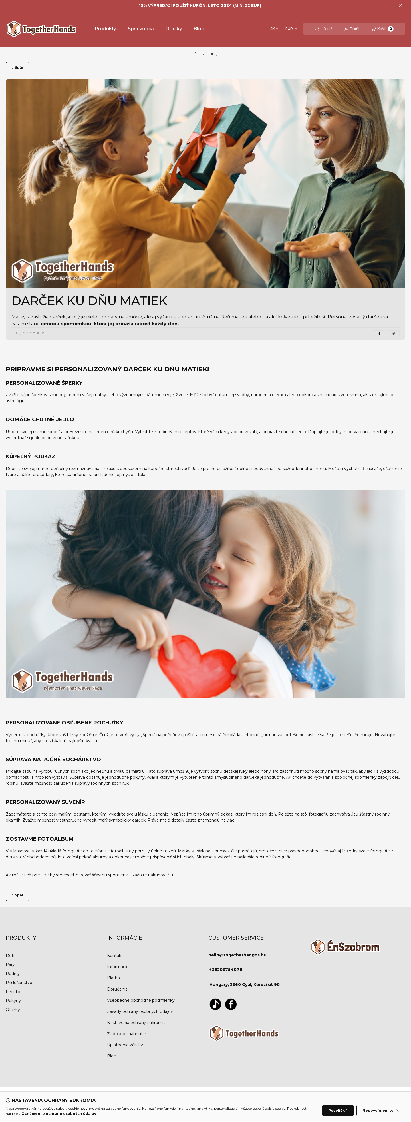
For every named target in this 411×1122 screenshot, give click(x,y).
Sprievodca (141, 28)
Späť (17, 67)
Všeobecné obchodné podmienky (141, 1000)
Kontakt (115, 955)
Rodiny (13, 973)
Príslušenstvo (19, 982)
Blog (199, 28)
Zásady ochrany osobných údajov (140, 1011)
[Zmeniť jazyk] (274, 29)
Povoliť (337, 1110)
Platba (113, 977)
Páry (10, 964)
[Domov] (195, 54)
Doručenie (117, 989)
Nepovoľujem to (380, 1110)
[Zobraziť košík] (382, 29)
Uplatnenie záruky (125, 1044)
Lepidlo (13, 991)
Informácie (118, 966)
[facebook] (379, 333)
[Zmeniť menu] (291, 29)
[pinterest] (394, 333)
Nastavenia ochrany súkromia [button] (136, 1022)
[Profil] (352, 29)
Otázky (173, 28)
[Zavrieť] (400, 6)
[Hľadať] (323, 29)
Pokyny (13, 1000)
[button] (102, 29)
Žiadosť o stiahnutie (126, 1033)
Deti (10, 955)
